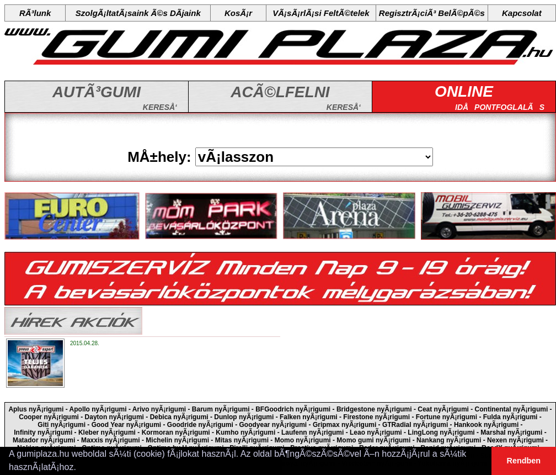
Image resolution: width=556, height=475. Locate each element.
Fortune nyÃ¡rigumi (446, 417)
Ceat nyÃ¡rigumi (443, 409)
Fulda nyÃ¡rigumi (510, 417)
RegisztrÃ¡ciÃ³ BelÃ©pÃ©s (432, 13)
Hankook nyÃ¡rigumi (486, 425)
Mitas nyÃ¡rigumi (242, 440)
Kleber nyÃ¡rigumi (107, 432)
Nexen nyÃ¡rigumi (515, 440)
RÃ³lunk (35, 13)
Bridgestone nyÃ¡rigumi (374, 409)
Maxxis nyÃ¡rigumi (110, 440)
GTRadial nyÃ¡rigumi (415, 425)
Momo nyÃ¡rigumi (303, 440)
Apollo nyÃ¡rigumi (98, 409)
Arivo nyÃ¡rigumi (159, 409)
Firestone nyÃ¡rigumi (376, 417)
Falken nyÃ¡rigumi (309, 417)
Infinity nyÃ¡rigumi (43, 432)
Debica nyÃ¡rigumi (179, 417)
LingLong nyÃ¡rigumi (441, 432)
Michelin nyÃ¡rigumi (177, 440)
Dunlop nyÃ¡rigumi (244, 417)
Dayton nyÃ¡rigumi (114, 417)
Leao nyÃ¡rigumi (376, 432)
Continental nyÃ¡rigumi (511, 409)
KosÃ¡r (238, 13)
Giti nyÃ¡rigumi (61, 425)
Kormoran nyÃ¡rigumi (176, 432)
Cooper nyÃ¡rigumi (49, 417)
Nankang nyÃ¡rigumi (448, 440)
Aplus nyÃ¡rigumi (35, 409)
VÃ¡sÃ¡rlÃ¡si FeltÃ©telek (320, 13)
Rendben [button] (524, 460)
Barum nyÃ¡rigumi (221, 409)
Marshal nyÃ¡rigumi (511, 432)
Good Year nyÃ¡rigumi (126, 425)
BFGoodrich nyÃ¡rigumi (292, 409)
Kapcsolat (522, 13)
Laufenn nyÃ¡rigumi (312, 432)
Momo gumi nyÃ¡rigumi (373, 440)
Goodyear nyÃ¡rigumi (273, 425)
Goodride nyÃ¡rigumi (200, 425)
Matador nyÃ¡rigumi (44, 440)
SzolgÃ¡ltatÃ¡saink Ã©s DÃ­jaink (138, 13)
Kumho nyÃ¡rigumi (245, 432)
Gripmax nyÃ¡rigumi (344, 425)
